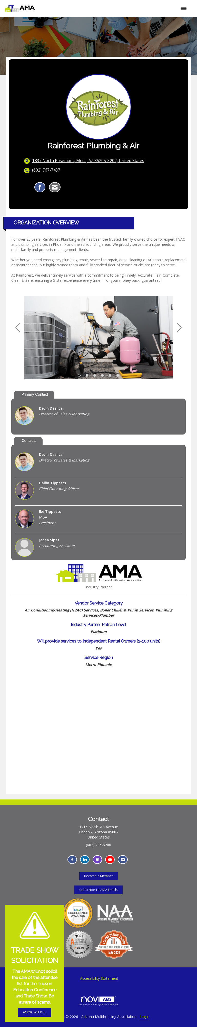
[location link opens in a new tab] (88, 161)
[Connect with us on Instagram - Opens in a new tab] (97, 859)
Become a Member (98, 876)
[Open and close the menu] (113, 8)
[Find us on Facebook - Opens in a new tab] (72, 859)
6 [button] (117, 375)
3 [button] (94, 375)
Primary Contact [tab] (35, 394)
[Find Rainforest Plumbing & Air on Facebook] (39, 187)
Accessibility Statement (99, 978)
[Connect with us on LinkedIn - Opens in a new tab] (85, 859)
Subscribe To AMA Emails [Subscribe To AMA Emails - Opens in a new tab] (98, 890)
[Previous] (17, 327)
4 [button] (102, 375)
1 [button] (79, 375)
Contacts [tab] (29, 441)
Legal (144, 1016)
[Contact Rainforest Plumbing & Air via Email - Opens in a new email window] (55, 187)
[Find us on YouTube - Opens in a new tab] (110, 859)
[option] (98, 337)
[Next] (179, 327)
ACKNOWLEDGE (34, 1012)
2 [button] (87, 375)
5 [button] (110, 375)
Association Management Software (98, 1000)
